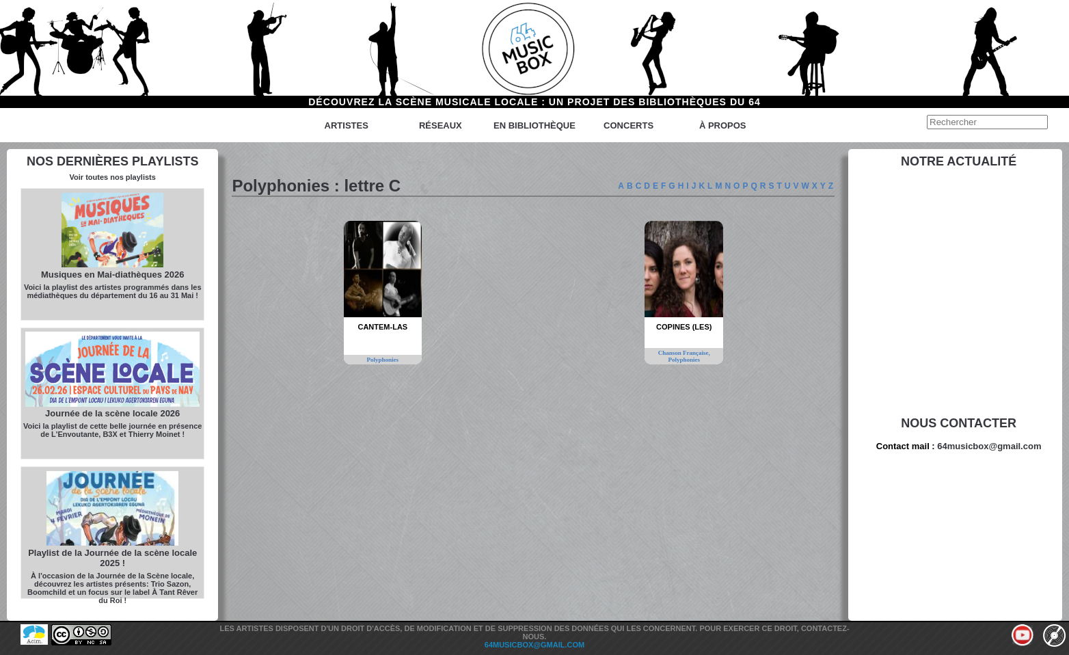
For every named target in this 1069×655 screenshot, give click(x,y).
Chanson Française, (684, 352)
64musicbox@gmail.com (989, 446)
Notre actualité (958, 161)
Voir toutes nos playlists (113, 177)
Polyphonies (383, 359)
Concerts (628, 125)
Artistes (346, 125)
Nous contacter (958, 423)
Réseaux (440, 125)
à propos (722, 125)
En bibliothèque (534, 125)
